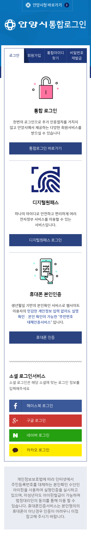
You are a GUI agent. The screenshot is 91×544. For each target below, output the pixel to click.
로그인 (14, 56)
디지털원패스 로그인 (45, 240)
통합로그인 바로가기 (45, 148)
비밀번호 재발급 (76, 55)
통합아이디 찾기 (55, 55)
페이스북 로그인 (40, 406)
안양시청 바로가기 (47, 5)
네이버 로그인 (38, 435)
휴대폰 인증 (45, 337)
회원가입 (34, 56)
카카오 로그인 (38, 450)
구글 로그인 (36, 420)
